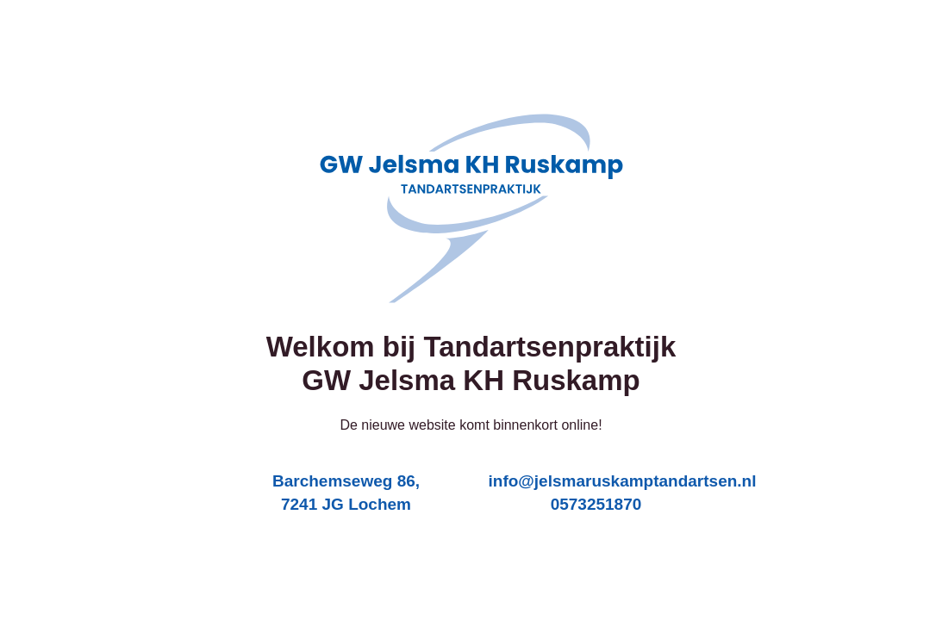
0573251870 (596, 504)
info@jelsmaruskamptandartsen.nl (623, 481)
